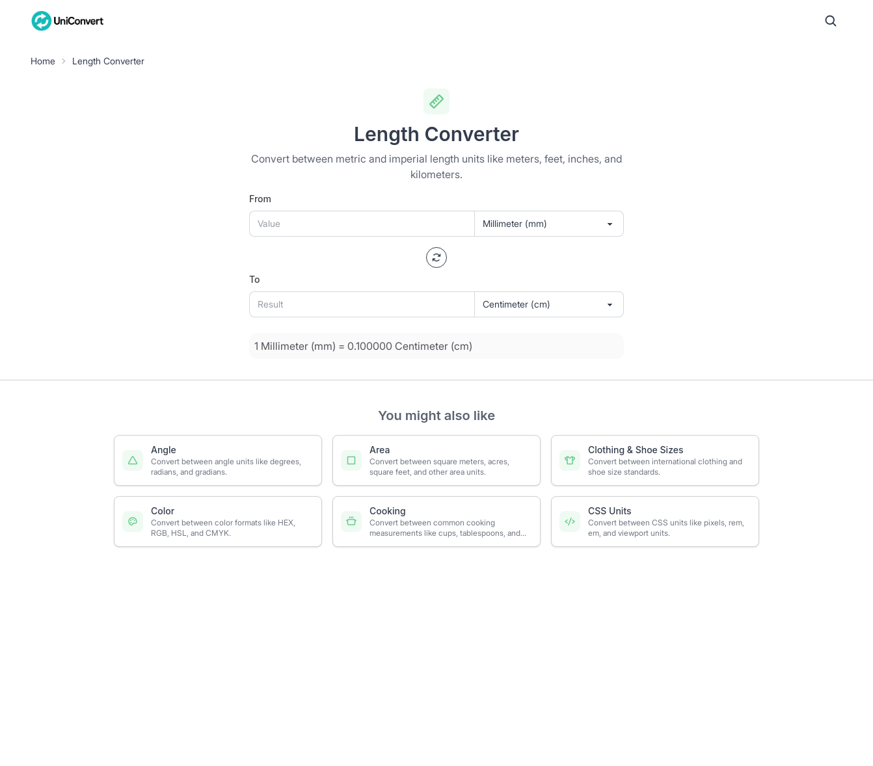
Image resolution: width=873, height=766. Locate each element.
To (254, 279)
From (260, 198)
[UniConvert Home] (67, 21)
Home (43, 60)
